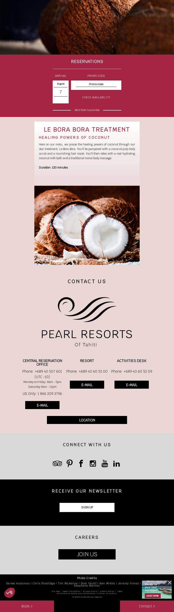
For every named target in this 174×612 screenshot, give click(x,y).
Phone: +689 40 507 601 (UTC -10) (42, 374)
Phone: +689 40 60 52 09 (131, 371)
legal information (71, 591)
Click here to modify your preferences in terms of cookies (87, 594)
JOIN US (87, 554)
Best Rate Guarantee (87, 110)
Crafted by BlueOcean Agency (88, 597)
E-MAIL (42, 405)
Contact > (147, 606)
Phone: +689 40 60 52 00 (87, 371)
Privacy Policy (90, 591)
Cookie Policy (107, 591)
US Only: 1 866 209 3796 (42, 393)
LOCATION (87, 420)
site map (55, 591)
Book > (27, 606)
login (120, 591)
